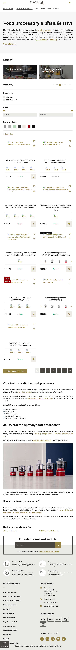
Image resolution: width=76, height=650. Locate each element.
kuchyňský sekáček (25, 392)
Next (71, 261)
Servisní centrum (9, 617)
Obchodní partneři (9, 626)
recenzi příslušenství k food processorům (27, 512)
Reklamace (7, 634)
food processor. (45, 30)
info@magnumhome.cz (50, 602)
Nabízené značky (9, 613)
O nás (5, 588)
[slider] (4, 110)
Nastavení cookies (9, 605)
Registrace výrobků (10, 622)
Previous (41, 261)
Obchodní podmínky (10, 592)
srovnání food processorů (42, 440)
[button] (34, 141)
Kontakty (6, 639)
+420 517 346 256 (49, 599)
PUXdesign (57, 646)
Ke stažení (7, 609)
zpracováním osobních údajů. (49, 551)
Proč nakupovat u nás (10, 643)
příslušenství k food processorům (40, 398)
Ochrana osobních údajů (11, 596)
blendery (53, 40)
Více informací (9, 44)
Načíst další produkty (15, 371)
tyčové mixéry (41, 40)
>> (70, 370)
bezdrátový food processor (43, 434)
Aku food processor (10, 531)
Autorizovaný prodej (10, 630)
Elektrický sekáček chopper (48, 531)
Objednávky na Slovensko (12, 600)
